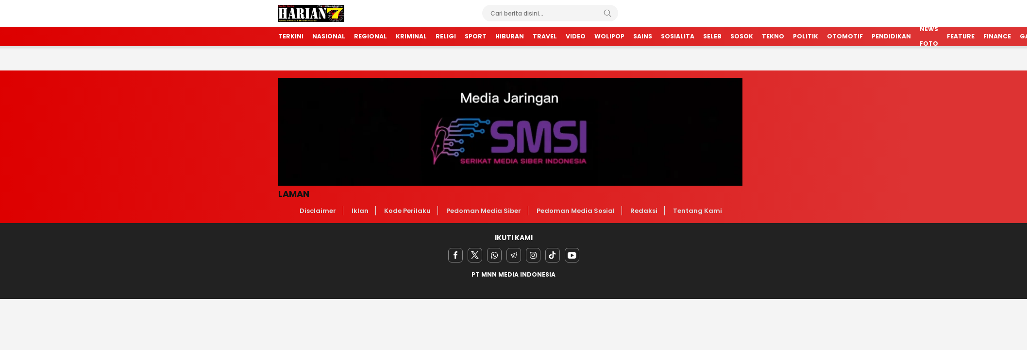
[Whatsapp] (494, 255)
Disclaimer (318, 210)
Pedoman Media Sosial (576, 210)
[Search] (607, 13)
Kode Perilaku (407, 210)
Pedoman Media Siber (483, 210)
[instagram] (533, 255)
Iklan (360, 210)
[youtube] (572, 255)
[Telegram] (513, 255)
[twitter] (475, 255)
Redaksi (643, 210)
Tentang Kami (697, 210)
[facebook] (455, 255)
